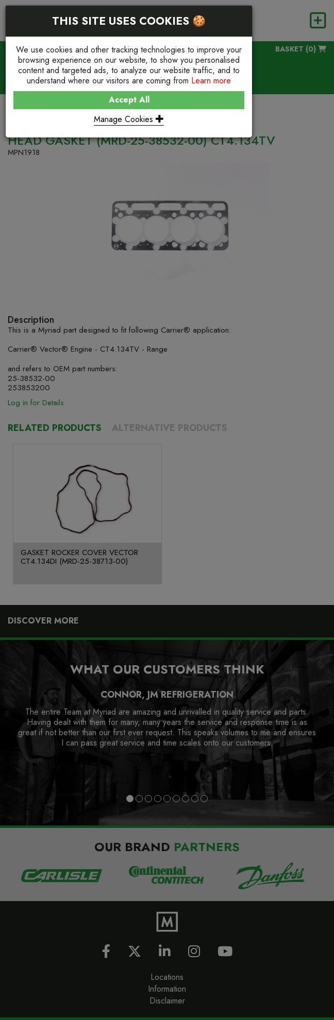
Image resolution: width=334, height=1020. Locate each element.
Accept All (129, 100)
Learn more (211, 81)
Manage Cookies (129, 119)
